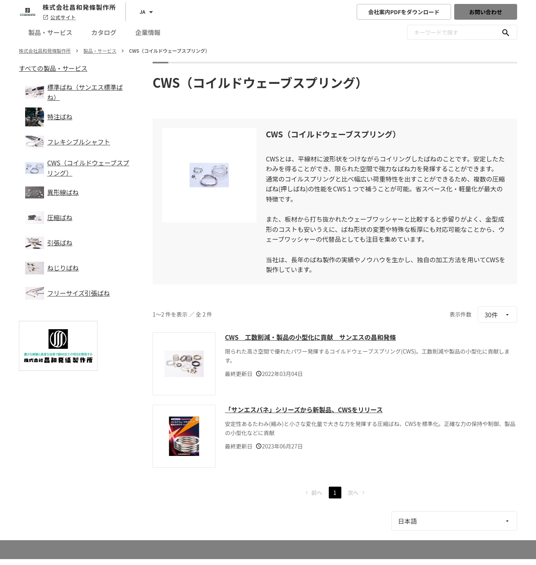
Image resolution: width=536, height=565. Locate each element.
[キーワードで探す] (506, 32)
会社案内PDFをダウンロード (404, 12)
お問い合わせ (485, 12)
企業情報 (147, 32)
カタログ (103, 32)
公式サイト (59, 17)
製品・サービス (50, 32)
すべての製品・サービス (53, 68)
